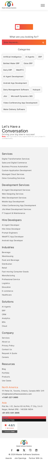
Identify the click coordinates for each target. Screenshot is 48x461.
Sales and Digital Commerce (14, 163)
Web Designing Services (12, 194)
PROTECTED (8, 420)
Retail (4, 268)
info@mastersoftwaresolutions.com (17, 394)
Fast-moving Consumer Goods (15, 271)
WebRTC (20, 70)
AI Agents (29, 57)
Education (6, 287)
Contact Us (7, 349)
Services (5, 338)
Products (6, 377)
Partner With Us (36, 458)
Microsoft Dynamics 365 (22, 96)
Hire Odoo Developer (11, 229)
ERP (40, 57)
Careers (5, 357)
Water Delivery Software (14, 109)
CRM (4, 314)
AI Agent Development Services (16, 190)
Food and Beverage (10, 260)
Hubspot (36, 89)
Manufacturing (8, 275)
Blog (4, 369)
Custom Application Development (16, 170)
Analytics (6, 318)
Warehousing (7, 256)
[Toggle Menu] (43, 5)
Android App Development (15, 83)
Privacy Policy (8, 345)
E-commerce (7, 291)
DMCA (5, 417)
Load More (25, 27)
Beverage (6, 252)
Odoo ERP (28, 63)
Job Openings (20, 458)
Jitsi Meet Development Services (16, 209)
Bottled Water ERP (11, 63)
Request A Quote (9, 353)
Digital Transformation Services (15, 159)
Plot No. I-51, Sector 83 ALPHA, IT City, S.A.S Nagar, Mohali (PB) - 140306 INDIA (22, 407)
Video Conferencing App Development (20, 103)
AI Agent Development (13, 76)
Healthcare (7, 295)
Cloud (4, 326)
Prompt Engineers (10, 233)
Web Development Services (14, 198)
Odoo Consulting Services (13, 178)
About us (6, 342)
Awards (8, 458)
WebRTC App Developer (13, 236)
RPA (4, 322)
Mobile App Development (13, 201)
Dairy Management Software (16, 89)
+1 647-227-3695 (10, 397)
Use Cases (6, 380)
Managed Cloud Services (13, 174)
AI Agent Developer (10, 225)
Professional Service (11, 279)
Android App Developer (12, 240)
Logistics (6, 283)
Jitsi (5, 96)
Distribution (7, 264)
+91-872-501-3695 (10, 413)
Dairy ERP (7, 70)
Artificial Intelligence (12, 57)
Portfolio (5, 373)
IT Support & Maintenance (13, 213)
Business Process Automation (15, 166)
